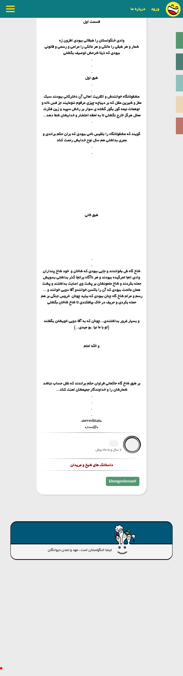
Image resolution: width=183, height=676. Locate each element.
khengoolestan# (122, 481)
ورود (155, 8)
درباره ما (138, 8)
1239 (114, 443)
